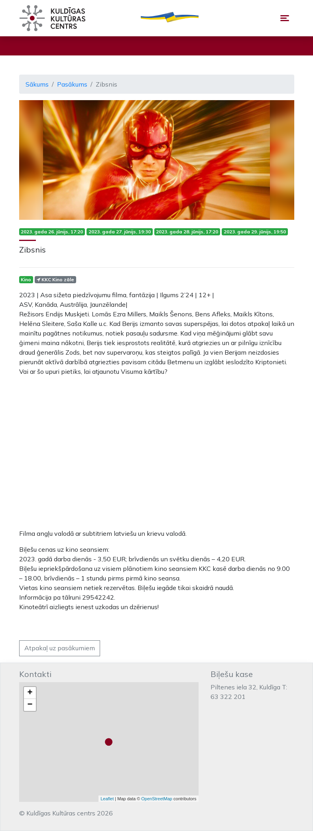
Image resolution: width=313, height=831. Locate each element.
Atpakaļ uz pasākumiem (59, 648)
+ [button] (29, 693)
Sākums (37, 84)
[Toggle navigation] (285, 18)
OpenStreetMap (156, 798)
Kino (26, 279)
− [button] (29, 705)
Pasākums (72, 84)
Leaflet (107, 798)
